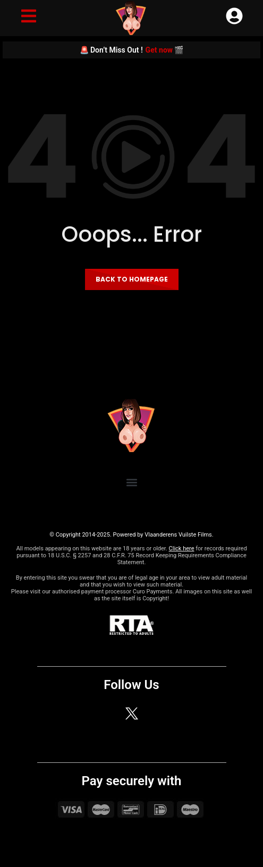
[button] (131, 482)
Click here (181, 548)
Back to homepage (132, 279)
